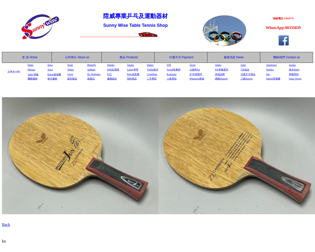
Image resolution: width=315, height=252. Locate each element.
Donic (31, 65)
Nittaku (110, 65)
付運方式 (181, 57)
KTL (109, 74)
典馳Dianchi (221, 78)
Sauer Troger (295, 78)
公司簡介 (71, 57)
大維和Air (195, 69)
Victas (193, 65)
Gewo (70, 74)
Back (6, 225)
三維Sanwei (247, 78)
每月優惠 (52, 78)
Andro (218, 65)
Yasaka (130, 65)
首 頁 (25, 57)
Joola (243, 65)
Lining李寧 (132, 69)
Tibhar (70, 69)
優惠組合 (112, 78)
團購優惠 (32, 78)
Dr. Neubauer (94, 74)
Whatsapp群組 (197, 78)
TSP (169, 65)
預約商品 (132, 78)
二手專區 (152, 78)
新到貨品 (72, 78)
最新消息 (234, 57)
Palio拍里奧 (133, 74)
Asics (50, 69)
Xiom (70, 65)
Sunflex (270, 69)
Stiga (50, 65)
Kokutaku (171, 74)
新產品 (91, 78)
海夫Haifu (294, 69)
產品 (129, 57)
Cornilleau (152, 74)
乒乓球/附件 (196, 74)
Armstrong (271, 65)
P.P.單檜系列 (221, 69)
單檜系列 (294, 74)
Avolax (292, 65)
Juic (268, 74)
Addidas (91, 69)
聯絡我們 (279, 57)
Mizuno (31, 69)
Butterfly (91, 65)
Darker (150, 65)
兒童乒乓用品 (248, 74)
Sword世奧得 (173, 69)
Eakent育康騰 (273, 78)
